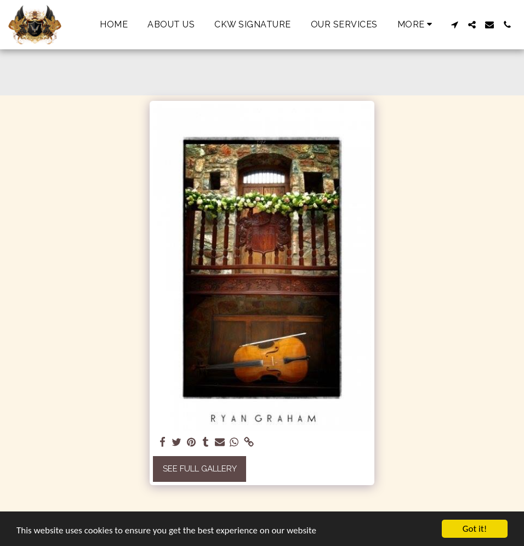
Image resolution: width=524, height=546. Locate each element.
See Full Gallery (200, 469)
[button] (454, 24)
